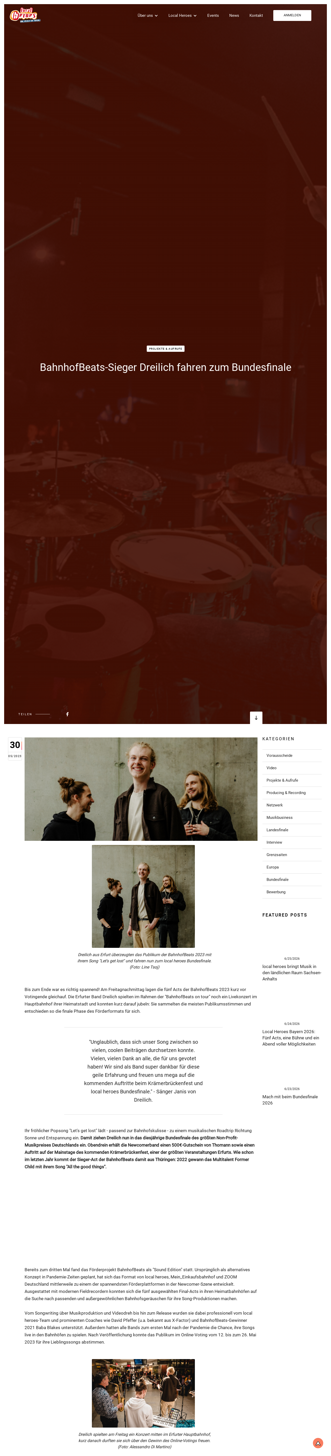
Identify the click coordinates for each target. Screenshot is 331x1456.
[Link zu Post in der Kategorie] (292, 755)
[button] (148, 15)
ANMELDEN (292, 15)
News (234, 15)
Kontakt (256, 15)
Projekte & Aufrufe (165, 348)
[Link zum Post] (292, 938)
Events (213, 15)
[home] (24, 15)
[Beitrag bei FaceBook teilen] (54, 714)
